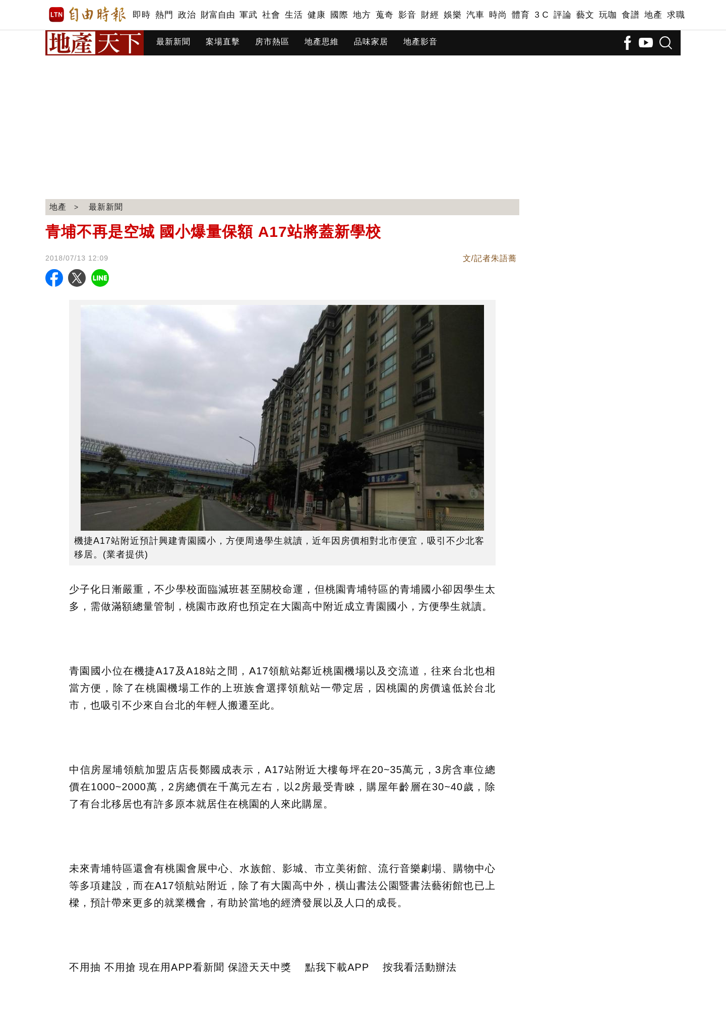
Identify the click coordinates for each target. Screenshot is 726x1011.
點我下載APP (337, 967)
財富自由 (217, 15)
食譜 (630, 15)
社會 (271, 15)
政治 (187, 15)
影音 (407, 15)
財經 (430, 15)
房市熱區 (272, 41)
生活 (293, 15)
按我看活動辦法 (420, 967)
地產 (653, 15)
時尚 (498, 15)
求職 (676, 15)
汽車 (475, 15)
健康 (316, 15)
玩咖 (608, 15)
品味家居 (371, 41)
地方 (362, 15)
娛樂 (452, 15)
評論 (562, 15)
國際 (339, 15)
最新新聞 (173, 41)
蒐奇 (384, 15)
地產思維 (322, 41)
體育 (520, 15)
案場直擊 (223, 41)
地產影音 (420, 41)
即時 (141, 15)
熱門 (164, 15)
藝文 (585, 15)
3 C (541, 15)
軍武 (248, 15)
